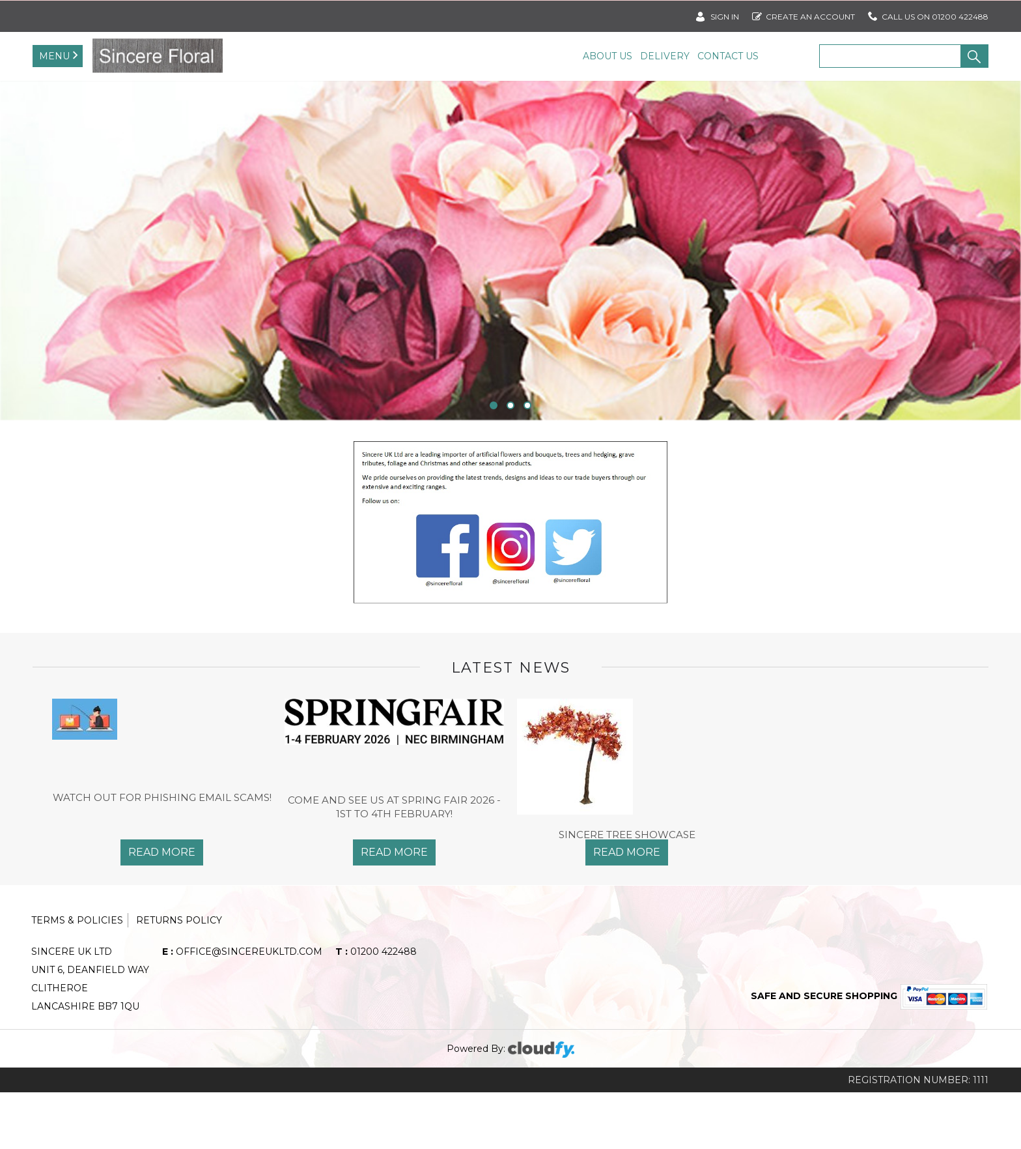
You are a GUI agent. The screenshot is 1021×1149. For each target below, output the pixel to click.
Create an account (803, 14)
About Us (607, 56)
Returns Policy (179, 977)
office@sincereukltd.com (242, 1008)
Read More (161, 909)
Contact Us (728, 56)
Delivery (665, 56)
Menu (54, 56)
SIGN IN (717, 14)
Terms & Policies (77, 977)
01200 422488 (376, 1008)
